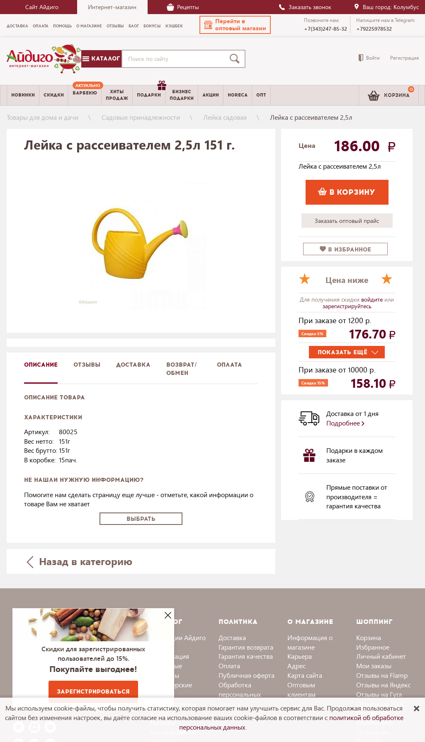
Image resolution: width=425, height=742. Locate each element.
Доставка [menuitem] (17, 26)
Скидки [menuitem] (54, 95)
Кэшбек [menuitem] (174, 26)
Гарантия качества (246, 656)
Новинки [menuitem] (23, 95)
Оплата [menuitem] (41, 26)
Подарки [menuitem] (151, 92)
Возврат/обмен (181, 368)
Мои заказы (373, 665)
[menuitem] (84, 95)
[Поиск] (236, 59)
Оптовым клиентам (301, 689)
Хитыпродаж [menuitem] (117, 95)
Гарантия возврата (246, 647)
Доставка (232, 637)
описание (41, 364)
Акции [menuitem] (210, 95)
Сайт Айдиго (41, 7)
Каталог (101, 58)
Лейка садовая (225, 117)
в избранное (345, 249)
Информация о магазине (310, 642)
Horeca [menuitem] (238, 95)
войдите (372, 299)
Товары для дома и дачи (42, 117)
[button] (235, 25)
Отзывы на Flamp (382, 675)
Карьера (299, 656)
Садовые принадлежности (141, 117)
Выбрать (140, 519)
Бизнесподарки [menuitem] (182, 95)
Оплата (229, 364)
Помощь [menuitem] (62, 26)
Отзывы (86, 364)
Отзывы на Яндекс (383, 684)
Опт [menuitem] (261, 95)
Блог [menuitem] (134, 26)
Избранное (372, 647)
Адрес (296, 665)
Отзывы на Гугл (379, 694)
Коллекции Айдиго (178, 637)
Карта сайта (304, 675)
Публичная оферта (246, 675)
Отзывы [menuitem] (115, 26)
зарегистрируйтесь (347, 306)
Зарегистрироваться (93, 691)
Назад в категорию (79, 561)
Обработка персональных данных (240, 694)
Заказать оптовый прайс (347, 221)
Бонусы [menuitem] (152, 26)
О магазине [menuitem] (89, 26)
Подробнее (345, 422)
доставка (133, 364)
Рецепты (183, 7)
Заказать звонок (304, 7)
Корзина (368, 637)
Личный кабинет (381, 656)
